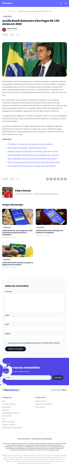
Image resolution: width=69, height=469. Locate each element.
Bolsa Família (7, 416)
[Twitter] (61, 179)
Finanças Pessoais (8, 425)
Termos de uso (40, 401)
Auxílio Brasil (11, 11)
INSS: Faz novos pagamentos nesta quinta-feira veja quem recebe (34, 162)
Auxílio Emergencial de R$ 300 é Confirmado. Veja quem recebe (33, 151)
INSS (3, 401)
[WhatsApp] (65, 179)
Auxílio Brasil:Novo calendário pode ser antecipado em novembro (33, 155)
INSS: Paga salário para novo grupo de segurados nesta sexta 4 (33, 159)
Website (8, 334)
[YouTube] (58, 179)
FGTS (4, 419)
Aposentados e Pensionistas (12, 428)
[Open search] (61, 3)
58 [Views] (5, 35)
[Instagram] (47, 179)
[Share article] (17, 34)
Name (7, 315)
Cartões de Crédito (9, 404)
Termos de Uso (23, 439)
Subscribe (58, 378)
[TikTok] (54, 179)
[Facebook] (51, 179)
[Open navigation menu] (65, 3)
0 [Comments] (12, 35)
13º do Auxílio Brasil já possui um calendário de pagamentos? (32, 166)
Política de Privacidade (43, 404)
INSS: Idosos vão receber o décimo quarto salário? (27, 148)
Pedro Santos (23, 190)
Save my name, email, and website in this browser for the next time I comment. (34, 343)
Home (4, 11)
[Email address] (28, 377)
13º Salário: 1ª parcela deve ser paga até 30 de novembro (30, 144)
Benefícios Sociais (8, 422)
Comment (9, 292)
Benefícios (5, 410)
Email (7, 324)
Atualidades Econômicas (11, 413)
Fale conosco (40, 407)
